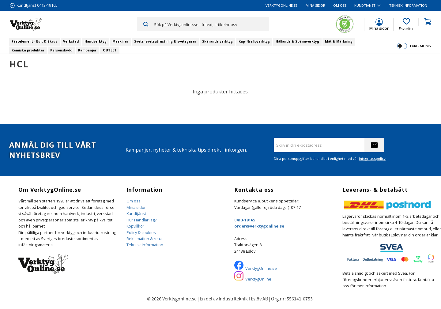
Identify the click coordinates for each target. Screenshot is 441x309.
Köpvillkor (135, 226)
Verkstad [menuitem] (71, 41)
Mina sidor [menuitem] (315, 5)
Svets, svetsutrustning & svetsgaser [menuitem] (165, 41)
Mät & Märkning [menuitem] (338, 41)
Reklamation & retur (144, 238)
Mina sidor (136, 207)
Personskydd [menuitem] (61, 50)
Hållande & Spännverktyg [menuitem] (297, 41)
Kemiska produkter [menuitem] (28, 50)
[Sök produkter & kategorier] (211, 24)
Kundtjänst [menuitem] (364, 5)
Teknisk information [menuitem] (408, 5)
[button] (406, 24)
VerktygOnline (258, 279)
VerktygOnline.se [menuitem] (281, 5)
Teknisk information (144, 244)
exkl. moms (420, 45)
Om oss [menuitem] (339, 5)
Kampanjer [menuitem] (87, 50)
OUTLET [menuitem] (110, 50)
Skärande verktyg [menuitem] (217, 41)
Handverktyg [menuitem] (96, 41)
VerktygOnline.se (261, 268)
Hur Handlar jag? (141, 220)
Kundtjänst (136, 213)
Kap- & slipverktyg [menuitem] (254, 41)
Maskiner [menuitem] (120, 41)
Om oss (133, 201)
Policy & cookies (141, 232)
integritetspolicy (372, 158)
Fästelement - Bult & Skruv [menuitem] (34, 41)
